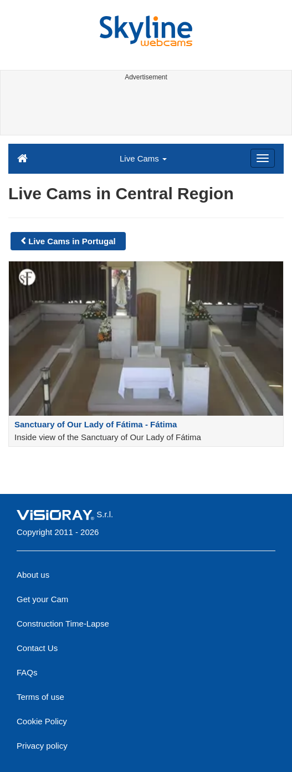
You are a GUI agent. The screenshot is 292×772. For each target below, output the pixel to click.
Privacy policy (42, 745)
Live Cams (143, 158)
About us (33, 574)
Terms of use (40, 697)
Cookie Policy (42, 721)
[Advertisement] (145, 110)
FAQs (27, 672)
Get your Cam (42, 599)
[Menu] (262, 158)
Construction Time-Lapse (63, 623)
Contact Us (37, 648)
